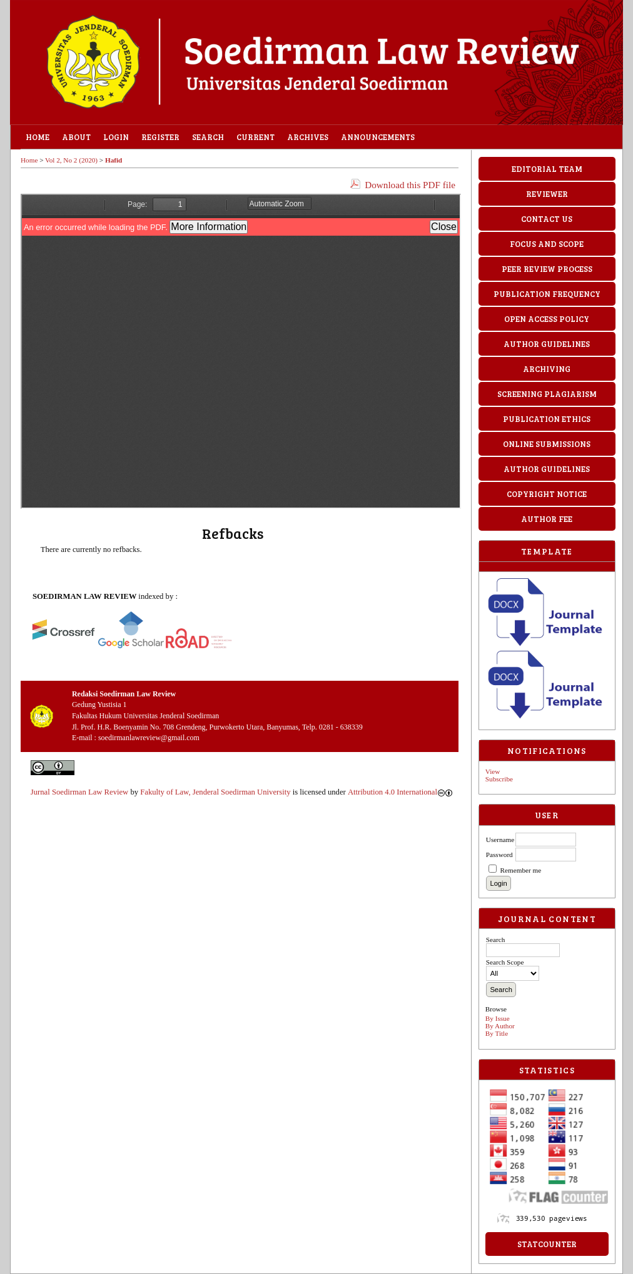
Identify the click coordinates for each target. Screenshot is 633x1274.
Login (116, 137)
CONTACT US (546, 218)
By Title (496, 1033)
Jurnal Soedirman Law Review (79, 792)
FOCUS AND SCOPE (547, 243)
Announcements (378, 137)
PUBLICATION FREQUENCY (547, 293)
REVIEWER (547, 193)
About (76, 137)
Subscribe (499, 779)
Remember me (521, 870)
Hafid (113, 160)
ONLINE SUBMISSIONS (546, 443)
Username (500, 839)
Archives (307, 137)
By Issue (497, 1018)
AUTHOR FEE (546, 518)
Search (208, 137)
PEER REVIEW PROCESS (547, 268)
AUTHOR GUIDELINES (547, 343)
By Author (500, 1026)
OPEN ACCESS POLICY (546, 318)
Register (160, 137)
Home (37, 137)
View (492, 771)
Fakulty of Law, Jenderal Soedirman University (215, 792)
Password (499, 854)
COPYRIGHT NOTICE (547, 493)
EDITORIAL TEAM (547, 168)
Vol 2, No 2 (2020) (71, 160)
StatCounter (547, 1244)
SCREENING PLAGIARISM (547, 393)
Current (255, 137)
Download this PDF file (410, 184)
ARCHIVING (546, 368)
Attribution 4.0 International (400, 792)
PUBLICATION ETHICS (546, 418)
